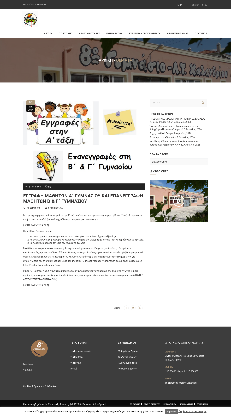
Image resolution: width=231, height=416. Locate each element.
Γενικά (74, 368)
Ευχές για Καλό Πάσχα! (161, 133)
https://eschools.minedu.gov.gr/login (41, 265)
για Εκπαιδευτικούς (81, 351)
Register (194, 5)
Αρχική (106, 60)
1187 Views (34, 186)
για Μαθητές (77, 357)
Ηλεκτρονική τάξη (127, 363)
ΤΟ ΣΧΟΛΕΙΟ (65, 33)
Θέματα (124, 60)
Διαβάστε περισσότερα (192, 411)
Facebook (28, 364)
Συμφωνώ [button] (171, 412)
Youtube (27, 370)
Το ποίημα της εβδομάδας (163, 137)
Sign (180, 5)
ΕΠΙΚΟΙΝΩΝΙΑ (202, 404)
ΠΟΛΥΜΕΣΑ (201, 33)
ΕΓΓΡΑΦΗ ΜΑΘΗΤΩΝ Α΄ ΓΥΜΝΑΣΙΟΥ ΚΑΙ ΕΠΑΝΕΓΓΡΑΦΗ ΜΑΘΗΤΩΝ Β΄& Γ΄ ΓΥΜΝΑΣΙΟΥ (83, 198)
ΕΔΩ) (46, 225)
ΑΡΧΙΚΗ (48, 33)
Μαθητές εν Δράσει (128, 351)
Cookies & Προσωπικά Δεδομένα (40, 386)
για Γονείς (76, 363)
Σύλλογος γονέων (127, 357)
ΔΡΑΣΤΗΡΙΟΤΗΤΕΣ (89, 33)
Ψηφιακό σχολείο (127, 368)
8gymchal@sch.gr (107, 236)
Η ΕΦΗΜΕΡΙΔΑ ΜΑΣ (177, 33)
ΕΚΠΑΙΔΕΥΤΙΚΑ (114, 33)
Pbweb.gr (65, 404)
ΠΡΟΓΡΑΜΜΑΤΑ (186, 404)
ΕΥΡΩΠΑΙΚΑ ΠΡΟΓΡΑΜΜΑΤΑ (144, 33)
